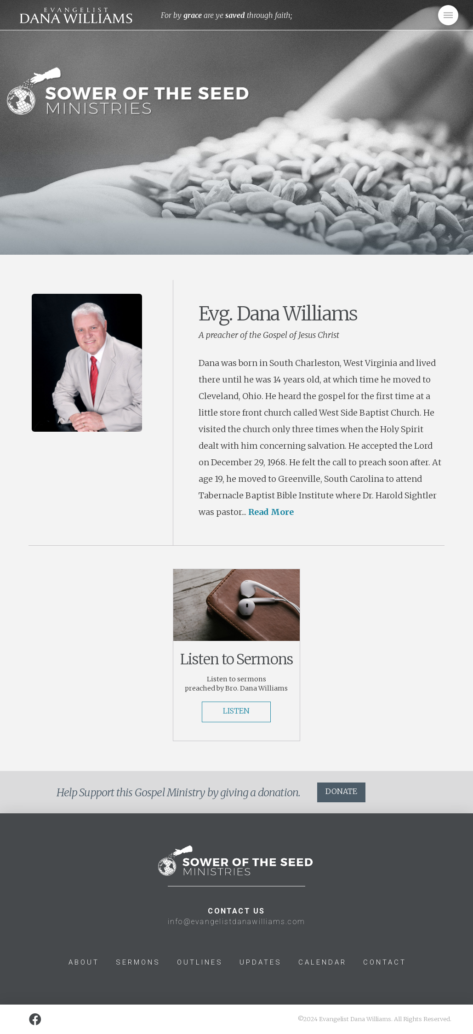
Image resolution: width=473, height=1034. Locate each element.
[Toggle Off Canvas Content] (448, 15)
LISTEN (236, 710)
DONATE (341, 791)
